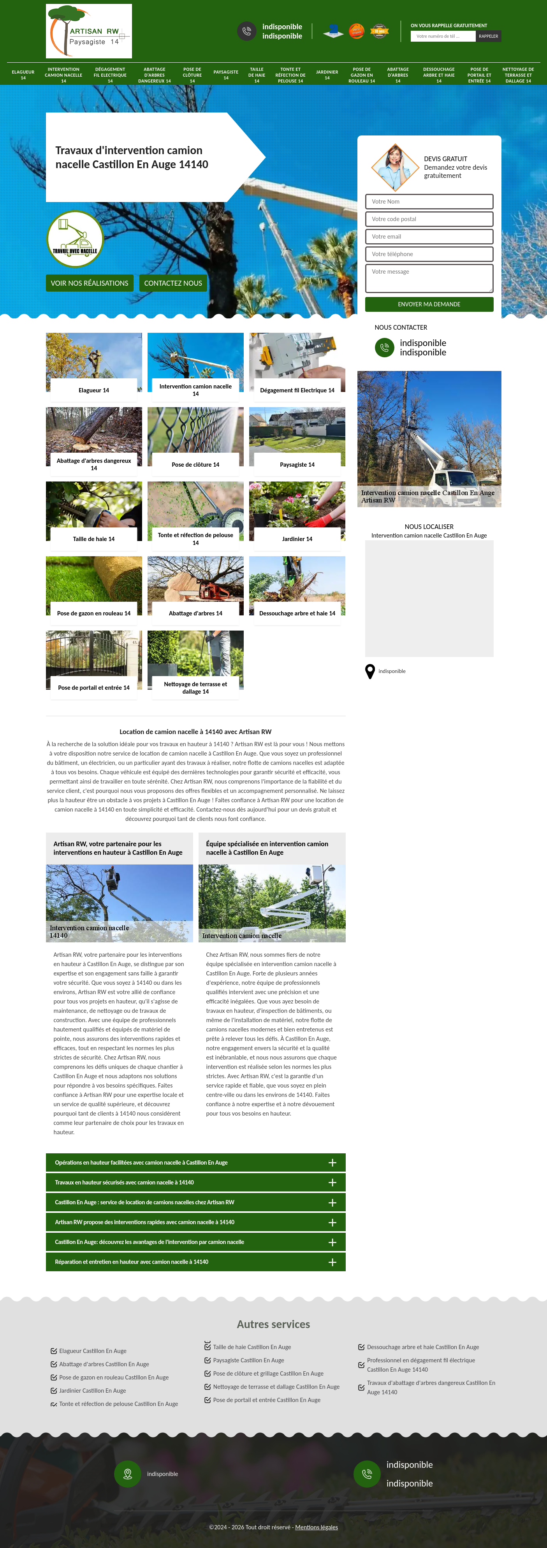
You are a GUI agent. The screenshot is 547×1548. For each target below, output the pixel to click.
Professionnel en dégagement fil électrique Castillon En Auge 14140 (421, 1364)
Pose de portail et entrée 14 (479, 75)
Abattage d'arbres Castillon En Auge (104, 1364)
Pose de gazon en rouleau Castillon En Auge (114, 1377)
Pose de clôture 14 (192, 75)
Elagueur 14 (23, 75)
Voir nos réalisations (89, 283)
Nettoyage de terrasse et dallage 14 (518, 75)
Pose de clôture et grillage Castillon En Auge (268, 1373)
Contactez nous (173, 283)
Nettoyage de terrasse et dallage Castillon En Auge (276, 1386)
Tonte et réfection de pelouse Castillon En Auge (119, 1403)
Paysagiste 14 (226, 75)
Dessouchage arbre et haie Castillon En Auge (423, 1347)
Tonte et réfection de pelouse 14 (291, 75)
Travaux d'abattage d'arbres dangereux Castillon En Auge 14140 (431, 1387)
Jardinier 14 (327, 75)
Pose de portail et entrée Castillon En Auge (267, 1400)
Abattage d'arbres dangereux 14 (154, 75)
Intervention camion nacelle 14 (63, 75)
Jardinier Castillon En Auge (93, 1390)
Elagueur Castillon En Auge (93, 1351)
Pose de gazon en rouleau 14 (361, 75)
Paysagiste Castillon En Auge (248, 1360)
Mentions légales (316, 1527)
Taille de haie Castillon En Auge (252, 1347)
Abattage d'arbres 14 (398, 75)
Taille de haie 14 (257, 75)
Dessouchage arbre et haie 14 (439, 75)
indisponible (282, 26)
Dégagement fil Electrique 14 (110, 75)
